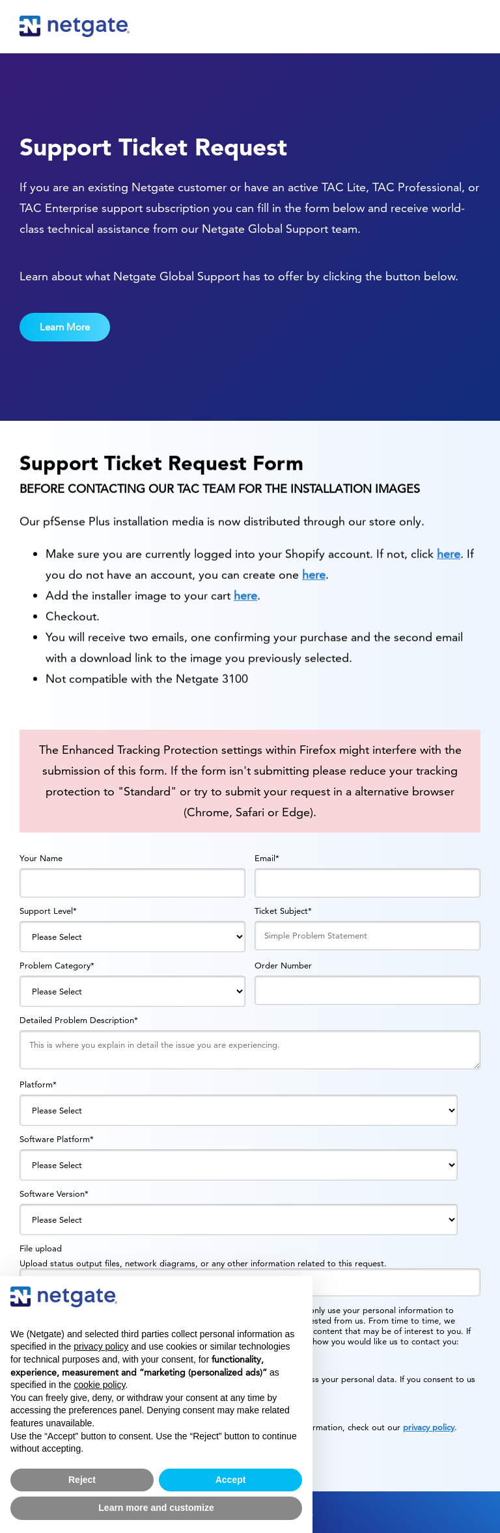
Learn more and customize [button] (156, 1507)
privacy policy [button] (101, 1346)
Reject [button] (82, 1479)
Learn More (65, 327)
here (448, 574)
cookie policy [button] (99, 1385)
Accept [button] (230, 1479)
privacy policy (428, 1427)
